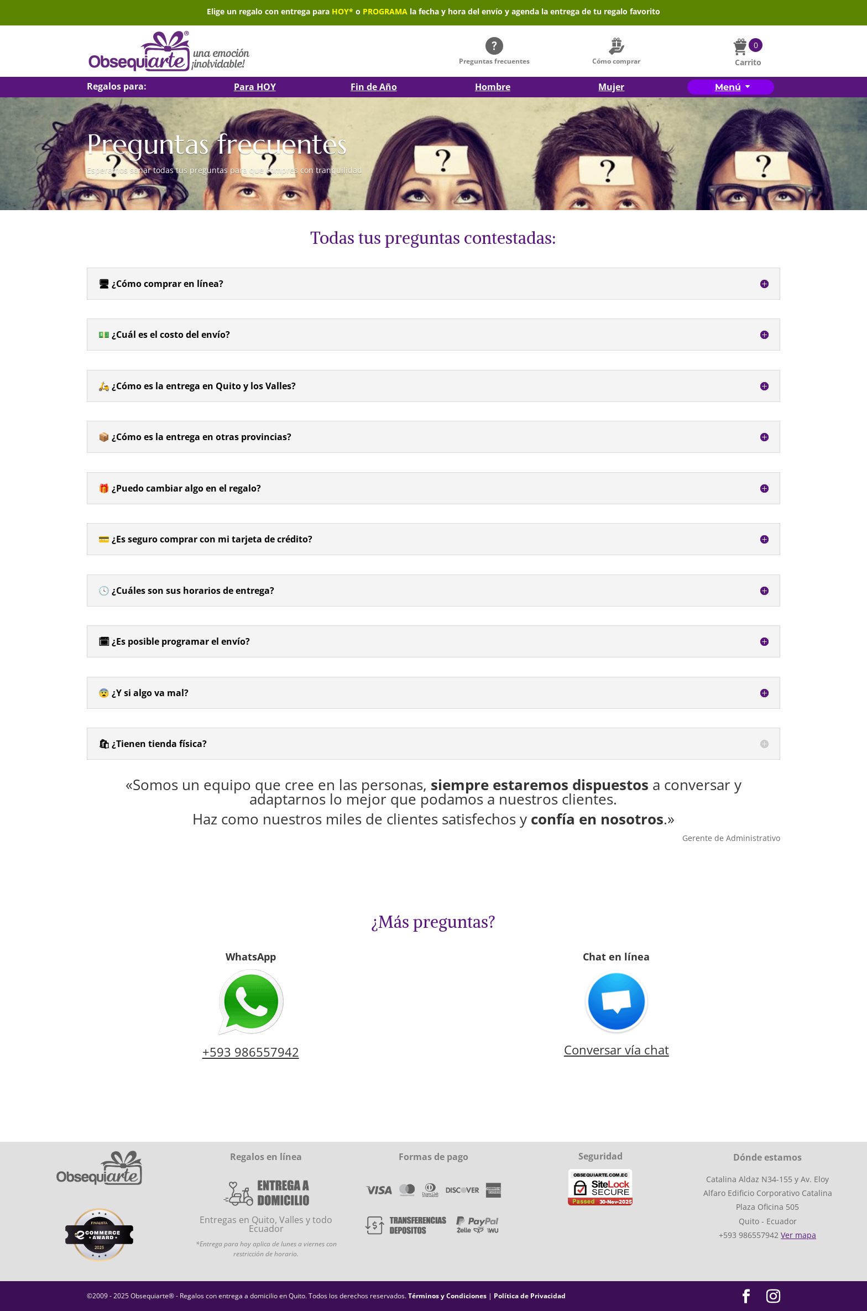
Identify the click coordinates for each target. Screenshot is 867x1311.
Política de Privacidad (530, 1295)
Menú (728, 87)
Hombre (492, 88)
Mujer (611, 88)
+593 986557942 (250, 1051)
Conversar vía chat (616, 1049)
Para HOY (255, 88)
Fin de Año (374, 88)
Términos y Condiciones (447, 1295)
